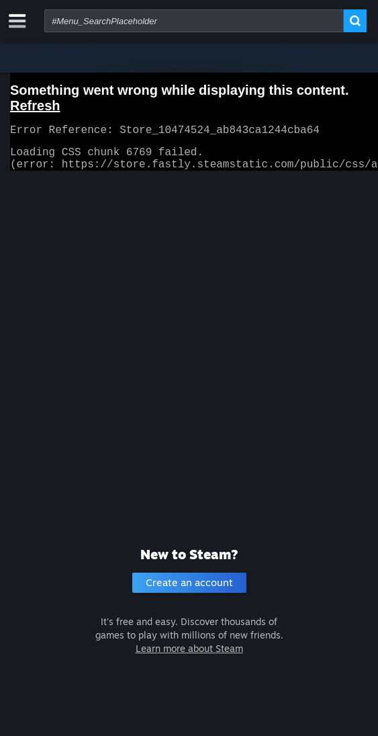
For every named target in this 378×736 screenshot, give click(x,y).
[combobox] (194, 20)
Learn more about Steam (189, 648)
